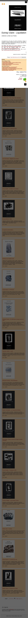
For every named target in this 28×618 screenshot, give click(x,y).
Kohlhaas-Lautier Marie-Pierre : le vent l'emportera (10, 64)
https (2, 46)
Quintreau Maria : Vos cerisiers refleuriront (9, 69)
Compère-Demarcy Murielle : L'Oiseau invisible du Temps (11, 62)
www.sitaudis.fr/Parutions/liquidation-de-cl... (12, 48)
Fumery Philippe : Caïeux (6, 61)
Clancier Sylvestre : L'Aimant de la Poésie (9, 67)
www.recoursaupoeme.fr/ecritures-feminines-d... (12, 46)
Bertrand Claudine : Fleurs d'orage (8, 70)
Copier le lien (24, 57)
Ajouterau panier (20, 79)
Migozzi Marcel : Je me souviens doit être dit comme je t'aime (12, 68)
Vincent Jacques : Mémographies (7, 63)
